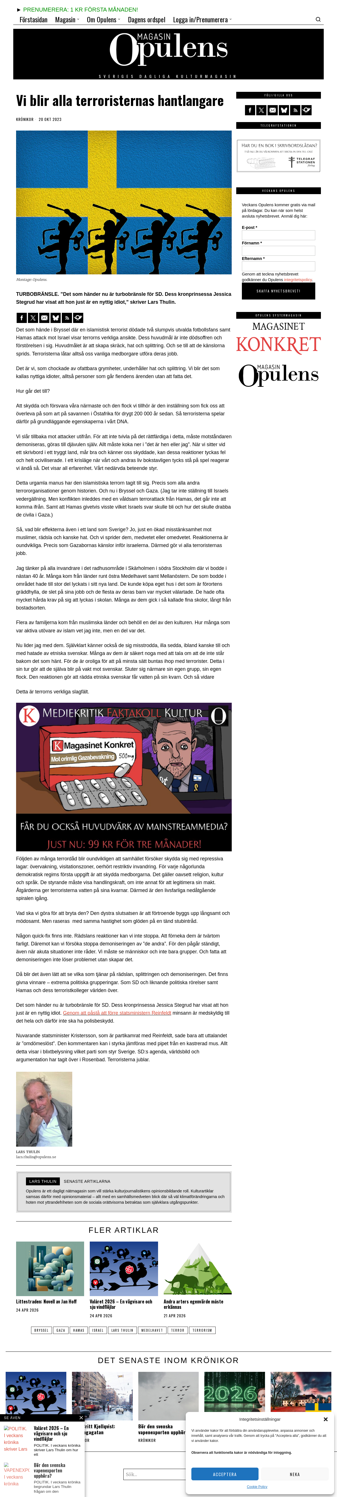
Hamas (76, 1330)
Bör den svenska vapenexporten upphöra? (164, 1429)
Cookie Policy (257, 1487)
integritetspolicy (298, 279)
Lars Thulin (123, 1330)
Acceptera (225, 1474)
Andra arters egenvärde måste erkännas (193, 1304)
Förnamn (252, 243)
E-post (249, 227)
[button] (326, 1419)
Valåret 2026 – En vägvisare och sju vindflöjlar (121, 1304)
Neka (295, 1474)
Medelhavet (155, 1330)
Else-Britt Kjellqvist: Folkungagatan (93, 1429)
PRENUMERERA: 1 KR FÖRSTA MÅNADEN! (80, 9)
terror (182, 1330)
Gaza (56, 1330)
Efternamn (253, 258)
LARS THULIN (42, 1181)
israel (97, 1330)
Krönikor (25, 119)
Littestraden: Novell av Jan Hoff (46, 1301)
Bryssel (36, 1330)
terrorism (208, 1330)
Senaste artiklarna (87, 1181)
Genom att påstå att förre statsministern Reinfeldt (117, 1013)
